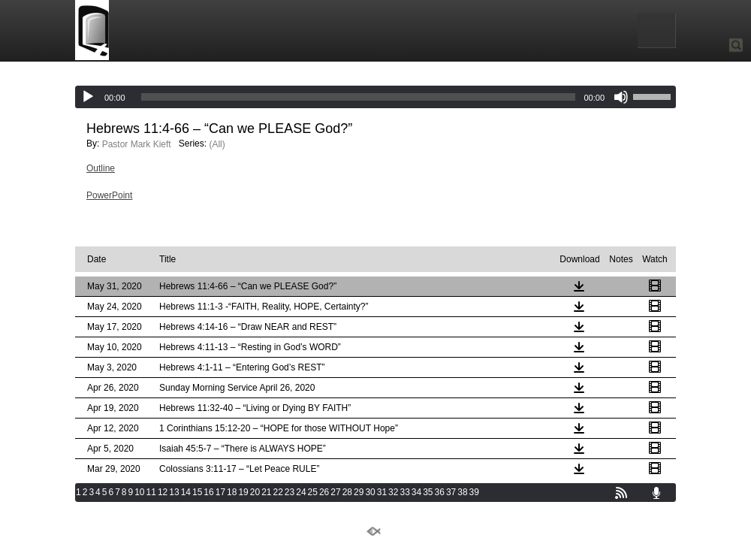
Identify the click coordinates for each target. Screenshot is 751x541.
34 (416, 492)
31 (382, 492)
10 (139, 492)
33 (404, 492)
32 (393, 492)
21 (266, 492)
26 (324, 492)
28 (347, 492)
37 (451, 492)
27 (335, 492)
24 (301, 492)
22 (278, 492)
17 (220, 492)
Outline (100, 168)
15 (197, 492)
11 (151, 492)
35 (428, 492)
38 (462, 492)
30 (370, 492)
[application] (375, 97)
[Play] (87, 96)
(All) (217, 144)
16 (208, 492)
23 (289, 492)
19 (243, 492)
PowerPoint (109, 195)
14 (186, 492)
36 (440, 492)
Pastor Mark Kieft (136, 144)
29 (358, 492)
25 (313, 492)
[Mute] (621, 96)
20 (255, 492)
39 (474, 492)
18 (232, 492)
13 (174, 492)
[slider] (358, 97)
